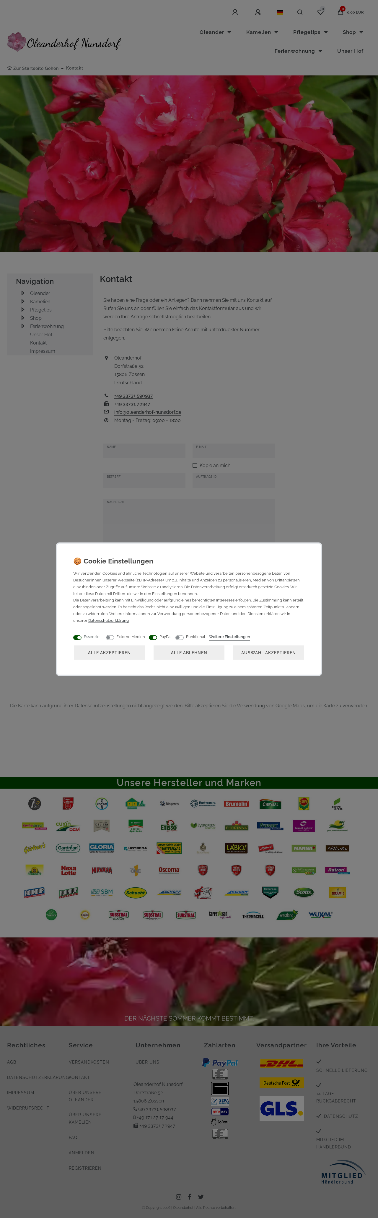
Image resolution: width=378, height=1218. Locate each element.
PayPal (165, 636)
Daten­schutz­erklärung (108, 620)
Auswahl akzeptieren (268, 652)
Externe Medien (130, 636)
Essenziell (93, 636)
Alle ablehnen (189, 652)
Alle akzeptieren (109, 652)
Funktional (195, 636)
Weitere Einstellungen (229, 636)
